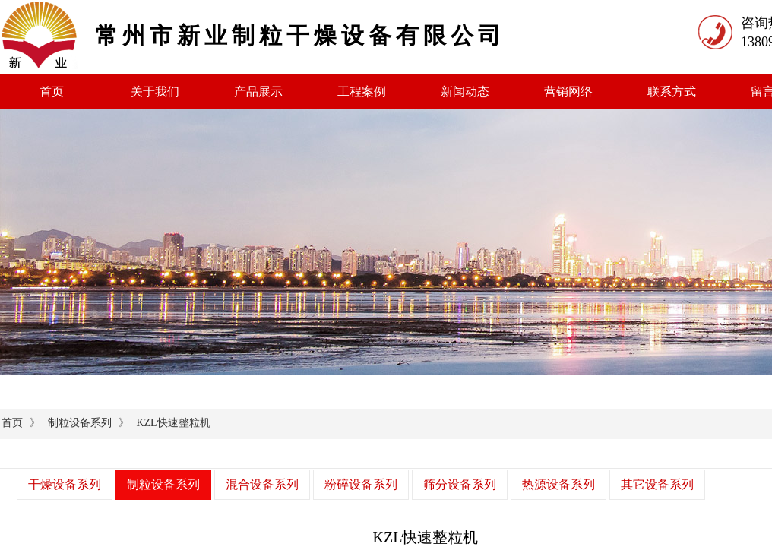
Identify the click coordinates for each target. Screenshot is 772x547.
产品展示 (258, 91)
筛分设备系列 (459, 484)
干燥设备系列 (64, 484)
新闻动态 (465, 91)
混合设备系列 (262, 484)
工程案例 (361, 91)
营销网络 (568, 91)
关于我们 (155, 91)
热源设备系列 (558, 484)
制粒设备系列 (80, 422)
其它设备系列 (657, 484)
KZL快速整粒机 (173, 422)
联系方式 (671, 91)
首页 (52, 91)
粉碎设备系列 (360, 484)
